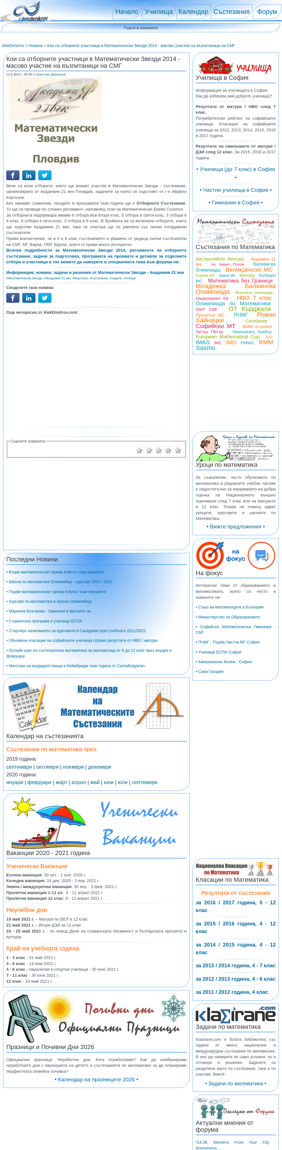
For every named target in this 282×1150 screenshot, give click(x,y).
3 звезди (158, 450)
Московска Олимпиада (254, 293)
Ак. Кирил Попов (227, 264)
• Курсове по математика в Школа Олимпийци (49, 601)
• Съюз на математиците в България (229, 607)
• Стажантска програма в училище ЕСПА (44, 621)
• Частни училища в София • (236, 190)
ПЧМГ (241, 315)
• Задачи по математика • (235, 1083)
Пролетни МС (210, 315)
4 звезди (168, 450)
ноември (73, 767)
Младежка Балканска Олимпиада (236, 288)
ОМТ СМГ (207, 309)
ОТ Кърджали (250, 308)
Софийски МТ (215, 326)
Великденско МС (249, 269)
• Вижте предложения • (236, 527)
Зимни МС (227, 276)
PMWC (248, 342)
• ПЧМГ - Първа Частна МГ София (227, 642)
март (61, 782)
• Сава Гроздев (210, 671)
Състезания (231, 11)
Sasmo (205, 347)
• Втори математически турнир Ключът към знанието (55, 572)
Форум (267, 11)
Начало (126, 11)
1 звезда (139, 450)
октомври (47, 767)
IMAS (203, 342)
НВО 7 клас (254, 297)
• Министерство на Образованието (228, 617)
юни (109, 782)
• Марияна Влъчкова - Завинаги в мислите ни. (49, 611)
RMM (266, 342)
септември (19, 767)
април (78, 782)
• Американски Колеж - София (224, 662)
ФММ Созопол (257, 326)
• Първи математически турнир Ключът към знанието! (56, 591)
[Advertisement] (96, 370)
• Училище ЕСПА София (218, 652)
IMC (218, 343)
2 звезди (149, 450)
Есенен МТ (205, 275)
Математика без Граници (240, 281)
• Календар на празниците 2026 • (96, 1079)
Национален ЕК (212, 298)
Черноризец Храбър (252, 331)
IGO (269, 337)
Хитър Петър (209, 331)
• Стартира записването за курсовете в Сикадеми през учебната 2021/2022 (76, 630)
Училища (159, 11)
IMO (231, 342)
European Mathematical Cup (227, 336)
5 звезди (178, 450)
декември (99, 767)
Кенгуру (247, 275)
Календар (194, 11)
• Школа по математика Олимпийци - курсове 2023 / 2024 (59, 581)
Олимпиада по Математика (233, 303)
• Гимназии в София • (236, 202)
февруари (39, 782)
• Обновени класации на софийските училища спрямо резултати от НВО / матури (81, 640)
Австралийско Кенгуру (220, 259)
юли (122, 782)
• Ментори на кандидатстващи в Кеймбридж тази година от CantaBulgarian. (76, 665)
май (95, 782)
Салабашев (256, 321)
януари (14, 782)
